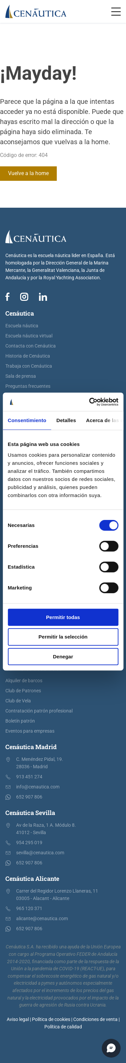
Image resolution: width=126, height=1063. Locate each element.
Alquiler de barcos (23, 681)
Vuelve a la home (28, 173)
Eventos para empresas (29, 731)
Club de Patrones (23, 691)
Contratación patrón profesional (39, 711)
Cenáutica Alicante (32, 878)
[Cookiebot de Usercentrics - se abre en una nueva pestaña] (89, 402)
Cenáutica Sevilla (30, 813)
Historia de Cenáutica (27, 356)
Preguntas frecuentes (27, 386)
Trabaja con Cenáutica (28, 366)
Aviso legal (18, 1019)
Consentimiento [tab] (27, 420)
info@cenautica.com (37, 787)
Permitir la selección (63, 637)
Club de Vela (18, 701)
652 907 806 (29, 797)
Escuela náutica (21, 326)
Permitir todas (63, 617)
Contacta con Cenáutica (30, 346)
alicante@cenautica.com (42, 919)
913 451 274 (29, 777)
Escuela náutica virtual (28, 336)
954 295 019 (29, 843)
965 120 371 (29, 908)
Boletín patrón (20, 721)
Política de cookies (51, 1019)
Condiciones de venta (95, 1019)
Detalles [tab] (66, 420)
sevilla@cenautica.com (40, 853)
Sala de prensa (20, 376)
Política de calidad (63, 1027)
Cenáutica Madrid (31, 747)
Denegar (63, 656)
